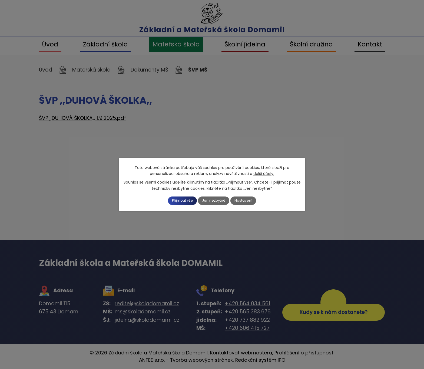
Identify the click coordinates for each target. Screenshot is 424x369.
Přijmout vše (177, 200)
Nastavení (249, 200)
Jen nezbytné (214, 200)
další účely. (263, 173)
